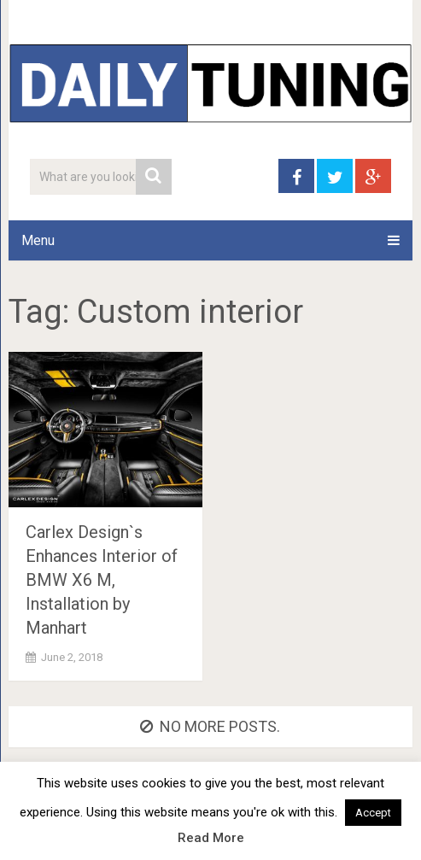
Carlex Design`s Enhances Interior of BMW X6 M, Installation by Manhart (102, 580)
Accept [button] (373, 812)
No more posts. (210, 726)
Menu (38, 240)
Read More (211, 837)
